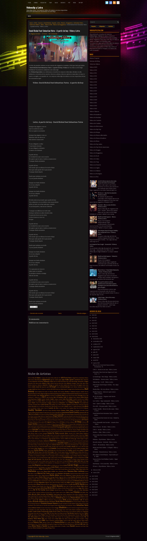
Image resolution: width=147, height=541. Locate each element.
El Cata (63, 420)
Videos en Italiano (95, 171)
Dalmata (58, 410)
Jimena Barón (56, 444)
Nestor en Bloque (35, 488)
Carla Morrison (80, 399)
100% (29, 378)
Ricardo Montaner (49, 501)
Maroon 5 (69, 475)
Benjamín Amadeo (80, 391)
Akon (82, 379)
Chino (66, 402)
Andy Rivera (70, 385)
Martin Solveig (67, 477)
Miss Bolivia (82, 482)
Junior (32, 450)
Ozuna (76, 492)
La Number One (34, 457)
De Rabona (47, 414)
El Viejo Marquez (55, 424)
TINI (48, 513)
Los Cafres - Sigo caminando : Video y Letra (106, 401)
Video (42, 24)
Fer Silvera (68, 429)
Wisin (34, 526)
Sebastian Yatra (78, 23)
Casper (49, 401)
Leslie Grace (45, 461)
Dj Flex (81, 416)
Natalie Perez (43, 486)
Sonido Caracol (84, 509)
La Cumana (37, 455)
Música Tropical (94, 58)
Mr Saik (64, 484)
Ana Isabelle (55, 385)
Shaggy (56, 507)
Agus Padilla (65, 379)
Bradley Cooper (36, 395)
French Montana (71, 431)
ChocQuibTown (84, 402)
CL (40, 397)
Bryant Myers (74, 395)
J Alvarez (46, 441)
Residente (69, 499)
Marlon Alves (63, 475)
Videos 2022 (93, 105)
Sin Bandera (31, 509)
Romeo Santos (52, 503)
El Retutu (84, 422)
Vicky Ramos (31, 524)
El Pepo (53, 422)
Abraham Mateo (83, 378)
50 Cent (48, 378)
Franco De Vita (48, 431)
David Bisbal (47, 23)
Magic (31, 469)
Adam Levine (31, 379)
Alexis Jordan (39, 383)
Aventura (80, 387)
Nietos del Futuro (74, 488)
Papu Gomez (63, 494)
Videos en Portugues (96, 173)
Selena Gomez (36, 507)
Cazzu (59, 401)
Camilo (52, 399)
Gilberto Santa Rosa (36, 435)
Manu (57, 471)
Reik (64, 500)
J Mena (59, 441)
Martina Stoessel (76, 477)
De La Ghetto (35, 414)
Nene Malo (80, 486)
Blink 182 (65, 393)
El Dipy (73, 420)
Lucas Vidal (81, 465)
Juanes (53, 448)
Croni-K (46, 408)
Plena (29, 2)
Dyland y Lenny (71, 418)
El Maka (30, 422)
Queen (34, 499)
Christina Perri (75, 404)
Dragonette (48, 418)
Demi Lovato (53, 414)
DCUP (80, 408)
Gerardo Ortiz (72, 433)
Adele (35, 379)
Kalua (60, 450)
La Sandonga (68, 457)
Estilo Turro (85, 426)
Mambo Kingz (40, 471)
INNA (66, 438)
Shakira (63, 507)
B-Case (46, 389)
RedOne (60, 499)
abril (94, 360)
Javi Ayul (41, 443)
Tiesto (72, 517)
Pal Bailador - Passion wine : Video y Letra (105, 379)
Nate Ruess (49, 486)
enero (95, 472)
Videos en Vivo (94, 176)
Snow (67, 509)
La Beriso (80, 454)
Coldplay (65, 406)
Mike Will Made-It (57, 482)
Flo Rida (35, 431)
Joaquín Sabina (64, 444)
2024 (93, 320)
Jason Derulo (31, 443)
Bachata (63, 2)
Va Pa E (66, 520)
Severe (52, 507)
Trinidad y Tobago (84, 518)
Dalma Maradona (52, 410)
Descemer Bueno (69, 414)
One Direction (84, 490)
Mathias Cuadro (32, 479)
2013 (93, 487)
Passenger (86, 494)
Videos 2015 (93, 85)
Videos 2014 (93, 82)
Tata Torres (81, 513)
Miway (38, 484)
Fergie (78, 429)
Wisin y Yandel (41, 526)
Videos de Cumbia (95, 123)
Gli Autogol (47, 435)
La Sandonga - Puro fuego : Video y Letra (105, 376)
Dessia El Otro (78, 414)
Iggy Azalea (77, 438)
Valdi (69, 520)
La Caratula (85, 454)
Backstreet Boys (79, 389)
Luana (65, 465)
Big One (43, 393)
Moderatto (43, 484)
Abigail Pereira (75, 378)
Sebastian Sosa (64, 505)
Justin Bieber (39, 450)
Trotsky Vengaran (32, 520)
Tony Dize (58, 518)
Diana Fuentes (33, 416)
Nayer (64, 486)
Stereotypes (31, 513)
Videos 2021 (93, 102)
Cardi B (75, 399)
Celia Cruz (63, 401)
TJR (50, 513)
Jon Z (38, 446)
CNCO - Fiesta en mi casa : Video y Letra (105, 369)
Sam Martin (31, 505)
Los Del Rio (83, 463)
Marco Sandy (34, 473)
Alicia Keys (61, 383)
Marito (32, 475)
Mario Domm (85, 473)
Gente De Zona (53, 433)
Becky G (67, 391)
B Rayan (43, 389)
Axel (33, 389)
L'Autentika (61, 454)
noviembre (96, 341)
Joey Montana (72, 444)
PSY (81, 492)
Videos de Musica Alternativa (98, 135)
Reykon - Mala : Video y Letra (101, 432)
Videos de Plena (94, 141)
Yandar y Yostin (66, 526)
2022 (93, 326)
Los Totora (60, 465)
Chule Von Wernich (83, 404)
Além (84, 383)
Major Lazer (54, 469)
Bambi (36, 391)
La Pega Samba (53, 457)
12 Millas (33, 378)
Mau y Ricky (56, 479)
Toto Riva (64, 518)
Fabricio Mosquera (65, 427)
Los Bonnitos (56, 463)
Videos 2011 (93, 73)
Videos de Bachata (95, 117)
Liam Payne (52, 461)
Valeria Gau (37, 522)
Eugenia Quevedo (41, 427)
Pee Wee (67, 496)
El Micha (35, 422)
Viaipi (81, 522)
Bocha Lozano (82, 393)
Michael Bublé (71, 480)
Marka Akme (54, 475)
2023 (93, 323)
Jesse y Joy (81, 443)
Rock (74, 2)
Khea (83, 452)
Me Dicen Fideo (84, 479)
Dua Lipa (62, 418)
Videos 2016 (93, 88)
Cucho (60, 408)
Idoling (72, 438)
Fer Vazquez (74, 429)
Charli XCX (38, 402)
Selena (30, 507)
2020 (93, 331)
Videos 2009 (93, 67)
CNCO (43, 397)
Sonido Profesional (42, 511)
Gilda (43, 435)
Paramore (69, 494)
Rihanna (69, 501)
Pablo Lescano (41, 494)
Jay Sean (45, 443)
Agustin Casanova (74, 379)
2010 (93, 495)
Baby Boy (58, 389)
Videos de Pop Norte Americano (99, 147)
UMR (43, 520)
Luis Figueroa (48, 467)
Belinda (73, 391)
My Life (73, 484)
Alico (65, 383)
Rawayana (51, 499)
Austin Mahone (73, 387)
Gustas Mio (43, 437)
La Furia (47, 455)
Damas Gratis (65, 410)
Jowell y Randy (71, 446)
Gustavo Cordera (59, 437)
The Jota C (78, 515)
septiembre (97, 347)
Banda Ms (41, 391)
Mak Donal (61, 469)
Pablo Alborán (32, 494)
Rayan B (56, 499)
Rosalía (70, 503)
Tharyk (47, 515)
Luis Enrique (41, 467)
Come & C (71, 406)
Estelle (80, 426)
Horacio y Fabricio (60, 438)
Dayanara (82, 412)
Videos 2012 (93, 76)
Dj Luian (85, 416)
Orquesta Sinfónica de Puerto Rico (44, 492)
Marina (80, 473)
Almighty (74, 383)
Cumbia (36, 2)
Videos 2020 (93, 99)
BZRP (54, 389)
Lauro (33, 461)
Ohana (66, 490)
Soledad (78, 509)
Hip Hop (81, 2)
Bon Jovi (30, 395)
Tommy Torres (51, 518)
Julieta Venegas (81, 448)
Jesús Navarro (31, 444)
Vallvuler (45, 522)
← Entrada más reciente (36, 313)
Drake (52, 418)
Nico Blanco (58, 488)
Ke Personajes (49, 452)
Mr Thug (68, 484)
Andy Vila (75, 385)
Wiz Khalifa (51, 526)
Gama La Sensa (38, 433)
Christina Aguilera (66, 404)
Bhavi (39, 393)
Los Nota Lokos (46, 465)
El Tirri (43, 424)
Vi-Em (77, 522)
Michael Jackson (79, 480)
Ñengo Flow (51, 528)
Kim (38, 454)
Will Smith (77, 524)
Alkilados (69, 383)
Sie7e (70, 507)
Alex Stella (68, 381)
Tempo (39, 515)
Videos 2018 (48, 24)
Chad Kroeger (79, 401)
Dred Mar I (56, 418)
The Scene (58, 517)
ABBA (55, 378)
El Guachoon (78, 420)
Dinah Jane (66, 416)
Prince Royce (75, 498)
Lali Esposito (37, 459)
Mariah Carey (54, 473)
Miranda (76, 482)
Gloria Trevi (53, 435)
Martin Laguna (34, 477)
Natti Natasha (57, 486)
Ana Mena (60, 385)
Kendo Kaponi (61, 452)
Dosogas (39, 418)
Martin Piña (42, 477)
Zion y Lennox (37, 528)
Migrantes (42, 482)
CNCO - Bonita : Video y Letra (101, 429)
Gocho (58, 435)
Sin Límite (37, 509)
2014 (93, 484)
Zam (29, 528)
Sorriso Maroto (72, 511)
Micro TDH (33, 482)
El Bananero (55, 420)
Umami (47, 520)
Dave (60, 412)
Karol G (82, 450)
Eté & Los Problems (32, 427)
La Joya (56, 455)
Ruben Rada (75, 503)
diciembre (96, 338)
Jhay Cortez (38, 444)
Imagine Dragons (84, 438)
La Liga (70, 455)
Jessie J (86, 443)
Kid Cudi (33, 454)
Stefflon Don (79, 511)
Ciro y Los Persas (40, 406)
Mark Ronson (45, 475)
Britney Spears (44, 395)
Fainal (76, 427)
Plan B (63, 498)
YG (61, 526)
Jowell (65, 446)
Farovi (30, 429)
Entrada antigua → (82, 313)
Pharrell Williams (80, 496)
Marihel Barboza (74, 473)
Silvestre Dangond (76, 507)
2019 (93, 334)
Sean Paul (57, 505)
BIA (49, 389)
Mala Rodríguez (72, 469)
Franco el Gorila (63, 431)
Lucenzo (86, 465)
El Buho (60, 420)
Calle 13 (65, 397)
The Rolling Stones (50, 517)
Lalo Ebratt (45, 459)
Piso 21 (54, 498)
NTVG (77, 484)
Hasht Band (85, 437)
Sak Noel (86, 503)
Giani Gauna (79, 433)
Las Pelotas (73, 459)
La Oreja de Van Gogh (44, 457)
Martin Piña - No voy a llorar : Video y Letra (105, 389)
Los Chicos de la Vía (76, 463)
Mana (45, 471)
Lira (82, 461)
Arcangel (52, 387)
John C (78, 444)
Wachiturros (70, 524)
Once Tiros (76, 490)
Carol (46, 401)
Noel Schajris (50, 490)
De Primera (41, 414)
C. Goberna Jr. (36, 397)
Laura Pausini (80, 459)
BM (51, 389)
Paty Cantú (31, 496)
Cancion (40, 23)
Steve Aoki (36, 513)
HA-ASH (73, 437)
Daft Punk (45, 410)
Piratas (50, 498)
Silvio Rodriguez (84, 507)
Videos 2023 (93, 108)
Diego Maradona (49, 416)
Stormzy (41, 513)
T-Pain (44, 513)
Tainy (53, 513)
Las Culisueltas (67, 459)
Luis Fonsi (55, 467)
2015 (93, 481)
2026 (93, 315)
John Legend (83, 444)
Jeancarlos (55, 443)
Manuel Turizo (63, 471)
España (54, 23)
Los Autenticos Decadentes (44, 463)
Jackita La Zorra (65, 441)
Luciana (30, 467)
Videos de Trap (94, 162)
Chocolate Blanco (37, 404)
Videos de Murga (95, 132)
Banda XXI (57, 391)
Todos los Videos (35, 24)
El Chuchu (68, 420)
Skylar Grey (52, 509)
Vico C (36, 524)
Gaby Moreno (31, 433)
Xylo (59, 526)
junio (94, 355)
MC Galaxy (74, 467)
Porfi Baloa (68, 498)
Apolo (47, 387)
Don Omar (34, 418)
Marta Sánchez (76, 475)
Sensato (43, 507)
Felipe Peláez (62, 429)
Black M (61, 393)
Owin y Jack (69, 492)
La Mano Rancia (77, 455)
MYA (78, 467)
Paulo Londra (54, 496)
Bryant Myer (68, 395)
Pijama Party (38, 498)
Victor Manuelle (42, 524)
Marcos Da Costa (43, 473)
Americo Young (47, 385)
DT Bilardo (85, 408)
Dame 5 (72, 410)
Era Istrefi (73, 426)
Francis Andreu (41, 431)
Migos (37, 482)
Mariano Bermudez (64, 473)
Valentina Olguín (81, 520)
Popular (93, 26)
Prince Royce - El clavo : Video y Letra (104, 427)
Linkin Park (76, 461)
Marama (71, 471)
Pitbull (58, 498)
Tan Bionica (70, 513)
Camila (39, 399)
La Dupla (42, 455)
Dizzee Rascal (75, 416)
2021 (93, 328)
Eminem (56, 426)
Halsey (80, 437)
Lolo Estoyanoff (32, 463)
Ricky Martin (60, 501)
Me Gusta (30, 480)
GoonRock (72, 435)
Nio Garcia (30, 490)
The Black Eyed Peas (60, 515)
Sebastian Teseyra (72, 505)
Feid (52, 429)
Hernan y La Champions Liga (43, 438)
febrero (95, 470)
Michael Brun (64, 480)
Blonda (70, 393)
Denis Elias (60, 414)
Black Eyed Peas (54, 393)
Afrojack (39, 379)
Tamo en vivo (63, 513)
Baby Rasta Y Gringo (66, 389)
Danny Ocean (42, 412)
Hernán (53, 438)
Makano (66, 469)
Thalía (43, 515)
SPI (83, 503)
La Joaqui (52, 455)
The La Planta (84, 515)
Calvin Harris (84, 397)
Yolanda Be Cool (79, 526)
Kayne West (41, 452)
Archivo (110, 26)
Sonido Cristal (32, 511)
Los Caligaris (68, 463)
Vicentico (85, 522)
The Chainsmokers (70, 515)
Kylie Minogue (55, 454)
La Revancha (60, 457)
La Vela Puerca (81, 457)
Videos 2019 (93, 97)
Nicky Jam (51, 488)
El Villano (62, 424)
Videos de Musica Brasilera (98, 138)
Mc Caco (78, 479)
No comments (53, 34)
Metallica (46, 480)
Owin (64, 492)
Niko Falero (85, 488)
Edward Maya (31, 420)
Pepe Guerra (72, 496)
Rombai (44, 503)
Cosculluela (84, 406)
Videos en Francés (95, 165)
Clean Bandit (54, 406)
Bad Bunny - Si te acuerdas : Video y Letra (105, 463)
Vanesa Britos (59, 522)
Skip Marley (43, 509)
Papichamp (57, 494)
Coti (29, 408)
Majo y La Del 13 (45, 469)
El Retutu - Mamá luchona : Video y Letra (105, 452)
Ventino (73, 522)
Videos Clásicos (94, 111)
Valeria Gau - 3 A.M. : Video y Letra (103, 382)
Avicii (84, 387)
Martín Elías (85, 477)
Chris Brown (45, 404)
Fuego (80, 431)
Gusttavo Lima (67, 437)
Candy (60, 399)
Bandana (63, 391)
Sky (47, 509)
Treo (78, 518)
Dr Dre (44, 418)
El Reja (78, 422)
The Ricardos (41, 517)
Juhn (65, 448)
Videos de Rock (94, 156)
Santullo (45, 505)
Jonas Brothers (44, 446)
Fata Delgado (41, 429)
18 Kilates (38, 378)
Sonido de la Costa (54, 511)
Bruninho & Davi (53, 395)
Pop (69, 2)
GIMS (87, 431)
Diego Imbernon (41, 416)
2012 (93, 489)
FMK (58, 427)
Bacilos (73, 389)
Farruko (35, 429)
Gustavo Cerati (50, 437)
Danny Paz (49, 412)
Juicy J (68, 448)
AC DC (59, 378)
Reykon (30, 501)
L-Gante (66, 454)
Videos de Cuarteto (95, 120)
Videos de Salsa (94, 159)
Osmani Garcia (58, 492)
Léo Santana (65, 467)
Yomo (84, 526)
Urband (57, 520)
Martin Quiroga (50, 477)
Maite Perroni (35, 469)
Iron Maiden (39, 441)
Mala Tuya (79, 469)
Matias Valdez (49, 479)
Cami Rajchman (32, 399)
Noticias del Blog (95, 61)
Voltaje (60, 524)
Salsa (56, 2)
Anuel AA (39, 387)
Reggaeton (43, 2)
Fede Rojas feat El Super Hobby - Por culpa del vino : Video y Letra (108, 232)
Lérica (69, 467)
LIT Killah (72, 454)
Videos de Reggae (95, 150)
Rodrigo (33, 503)
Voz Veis (65, 524)
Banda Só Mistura (49, 391)
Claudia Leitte (48, 406)
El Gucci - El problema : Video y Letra (104, 466)
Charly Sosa (55, 402)
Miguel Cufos (48, 482)
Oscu (54, 492)
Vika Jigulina (50, 524)
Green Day (81, 435)
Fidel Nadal (83, 429)
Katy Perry (35, 452)
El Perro (57, 422)
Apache (44, 387)
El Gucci (85, 420)
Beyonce (35, 393)
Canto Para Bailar (67, 399)
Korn (44, 454)
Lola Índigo (85, 461)
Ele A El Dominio (69, 424)
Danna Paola (35, 412)
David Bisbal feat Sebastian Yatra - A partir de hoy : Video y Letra (54, 30)
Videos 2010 (93, 70)
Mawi (61, 479)
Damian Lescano (80, 410)
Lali (32, 459)
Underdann (52, 520)
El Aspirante (49, 420)
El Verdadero (48, 424)
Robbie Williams (81, 501)
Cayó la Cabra (55, 401)
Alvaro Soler (79, 383)
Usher (61, 520)
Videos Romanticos (95, 114)
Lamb (55, 459)
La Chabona (30, 455)
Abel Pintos (68, 378)
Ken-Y (56, 452)
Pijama (32, 498)
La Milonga (84, 455)
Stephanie (85, 511)
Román (60, 503)
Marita (29, 475)
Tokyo (46, 518)
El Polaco (62, 422)
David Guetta (74, 412)
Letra (58, 23)
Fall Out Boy (81, 427)
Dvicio (65, 418)
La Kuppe (66, 455)
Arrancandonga (65, 387)
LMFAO (76, 454)
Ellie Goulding (76, 424)
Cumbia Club (65, 408)
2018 (35, 23)
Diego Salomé (58, 416)
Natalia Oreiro (36, 486)
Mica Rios (51, 480)
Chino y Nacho (74, 403)
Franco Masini (55, 431)
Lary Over (59, 459)
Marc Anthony (79, 471)
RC (37, 499)
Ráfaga (80, 503)
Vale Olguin (73, 520)
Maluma (32, 471)
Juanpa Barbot (60, 448)
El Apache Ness (42, 420)
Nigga (79, 488)
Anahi (65, 385)
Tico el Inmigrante (66, 517)
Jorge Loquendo (59, 446)
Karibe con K (72, 450)
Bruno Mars (61, 395)
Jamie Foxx (80, 441)
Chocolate (30, 404)
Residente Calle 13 (78, 499)
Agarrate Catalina (54, 379)
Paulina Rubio (46, 496)
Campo (56, 399)
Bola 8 (86, 393)
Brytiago (80, 395)
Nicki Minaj (44, 488)
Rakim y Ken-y (43, 499)
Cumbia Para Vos (74, 408)
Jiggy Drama (49, 444)
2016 (93, 479)
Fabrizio (73, 427)
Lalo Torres (51, 459)
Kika (36, 454)
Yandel (72, 526)
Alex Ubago (74, 381)
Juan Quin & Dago (46, 448)
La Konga (60, 455)
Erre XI (77, 426)
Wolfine (56, 526)
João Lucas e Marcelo (81, 446)
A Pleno (52, 378)
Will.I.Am (82, 524)
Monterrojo (55, 484)
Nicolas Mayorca (66, 488)
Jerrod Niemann (74, 443)
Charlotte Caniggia (46, 402)
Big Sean (47, 393)
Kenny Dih (68, 452)
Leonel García (38, 461)
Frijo (77, 431)
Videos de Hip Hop (95, 129)
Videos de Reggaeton (59, 24)
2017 (93, 476)
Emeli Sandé (37, 426)
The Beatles (52, 515)
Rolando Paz (38, 503)
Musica (63, 23)
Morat (60, 484)
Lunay (60, 467)
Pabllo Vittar (85, 492)
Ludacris (35, 467)
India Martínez (32, 441)
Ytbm (87, 526)
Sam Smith (36, 505)
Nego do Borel (73, 486)
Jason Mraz (36, 443)
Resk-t (86, 499)
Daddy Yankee (35, 410)
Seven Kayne (48, 507)
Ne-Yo (68, 486)
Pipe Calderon (45, 498)
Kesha (73, 452)
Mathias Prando (40, 479)
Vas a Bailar (68, 522)
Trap (50, 2)
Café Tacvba (49, 397)
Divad (70, 416)
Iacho (69, 438)
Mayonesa (73, 479)
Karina (78, 450)
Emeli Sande (31, 426)
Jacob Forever (74, 441)
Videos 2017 (93, 91)
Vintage (55, 524)
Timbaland (76, 517)
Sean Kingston (51, 505)
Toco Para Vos (39, 519)
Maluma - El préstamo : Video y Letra (104, 439)
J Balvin (52, 440)
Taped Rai (76, 513)
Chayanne (62, 402)
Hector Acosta (31, 438)
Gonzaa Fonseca (65, 435)
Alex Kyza (55, 381)
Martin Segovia (59, 477)
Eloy (81, 424)
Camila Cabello (45, 399)
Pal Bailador (49, 494)
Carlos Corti (34, 401)
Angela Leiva (81, 385)
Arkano (58, 387)
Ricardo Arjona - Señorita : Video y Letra (105, 442)
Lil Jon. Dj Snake (63, 461)
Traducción (70, 518)
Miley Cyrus (70, 482)
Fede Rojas (48, 429)
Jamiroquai (85, 441)
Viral (58, 524)
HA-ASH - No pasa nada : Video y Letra (104, 406)
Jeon (70, 443)
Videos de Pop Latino (96, 144)
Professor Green (84, 498)
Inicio (29, 16)
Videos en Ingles (95, 168)
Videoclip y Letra (34, 7)
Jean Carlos (50, 443)
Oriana (29, 492)
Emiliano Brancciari (47, 426)
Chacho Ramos (71, 401)
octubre (95, 344)
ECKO (79, 418)
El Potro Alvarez (70, 422)
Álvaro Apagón (45, 528)
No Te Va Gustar (39, 490)
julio (94, 352)
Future (83, 431)
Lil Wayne (70, 461)
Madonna (82, 467)
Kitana (40, 454)
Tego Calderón (34, 515)
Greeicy (77, 435)
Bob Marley (75, 393)
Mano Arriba (51, 471)
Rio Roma (75, 501)
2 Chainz (43, 378)
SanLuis (41, 505)
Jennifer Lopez (63, 443)
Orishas (33, 492)
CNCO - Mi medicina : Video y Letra (103, 445)
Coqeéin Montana (77, 406)
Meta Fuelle (41, 480)
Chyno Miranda (32, 406)
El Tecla (39, 424)
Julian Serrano (73, 448)
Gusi (39, 437)
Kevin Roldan (78, 452)
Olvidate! (70, 490)
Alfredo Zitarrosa (54, 383)
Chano (33, 402)
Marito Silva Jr (38, 475)
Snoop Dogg (58, 509)
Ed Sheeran (84, 418)
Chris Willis (58, 404)
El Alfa (35, 420)
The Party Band (33, 517)
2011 (93, 492)
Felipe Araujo (56, 429)
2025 (93, 317)
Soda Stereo (72, 509)
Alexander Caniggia (83, 381)
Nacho (82, 484)
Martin (83, 475)
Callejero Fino (72, 397)
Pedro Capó (62, 496)
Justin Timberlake (49, 450)
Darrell (57, 412)
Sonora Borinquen (64, 511)
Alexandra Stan (31, 383)
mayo (95, 357)
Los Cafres (62, 463)
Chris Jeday (52, 404)
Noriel (56, 490)
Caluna (78, 397)
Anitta (33, 387)
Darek (53, 412)
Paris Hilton (75, 494)
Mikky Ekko (64, 482)
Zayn (31, 528)
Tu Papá (39, 520)
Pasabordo (80, 494)
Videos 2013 (93, 79)
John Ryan (34, 446)
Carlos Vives (41, 401)
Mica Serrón (57, 480)
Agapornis (46, 379)
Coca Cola (60, 406)
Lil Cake (57, 461)
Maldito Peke (85, 469)
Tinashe (82, 517)
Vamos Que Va (50, 522)
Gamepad (45, 433)
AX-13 (63, 378)
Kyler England (48, 454)
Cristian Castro (40, 408)
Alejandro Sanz (48, 381)
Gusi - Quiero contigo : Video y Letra (103, 403)
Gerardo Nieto (63, 433)
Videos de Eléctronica (96, 126)
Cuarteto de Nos (53, 408)
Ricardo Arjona (38, 501)
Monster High (49, 484)
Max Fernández (67, 479)
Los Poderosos (54, 465)
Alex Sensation (62, 381)
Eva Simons (48, 427)
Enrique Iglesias (65, 426)
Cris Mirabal (33, 408)
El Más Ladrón (41, 422)
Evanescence (54, 427)
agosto (95, 349)
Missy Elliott (33, 484)
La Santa (75, 457)
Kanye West (65, 450)
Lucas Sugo (72, 465)
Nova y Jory (61, 490)
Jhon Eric (43, 444)
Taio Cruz (57, 513)
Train (75, 518)
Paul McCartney (38, 496)
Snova (63, 509)
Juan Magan (38, 448)
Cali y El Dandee (58, 397)
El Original (48, 422)
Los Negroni (36, 465)
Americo (40, 385)
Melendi (35, 480)
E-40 (76, 418)
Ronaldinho (65, 503)
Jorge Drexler (52, 446)
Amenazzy (34, 385)
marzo (95, 363)
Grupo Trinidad (34, 437)
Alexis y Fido (46, 383)
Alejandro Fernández (38, 381)
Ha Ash (77, 437)
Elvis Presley (85, 424)
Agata (60, 379)
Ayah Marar (38, 389)
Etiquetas (102, 26)
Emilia (41, 426)
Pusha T (30, 499)
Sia (68, 507)
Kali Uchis (56, 450)
